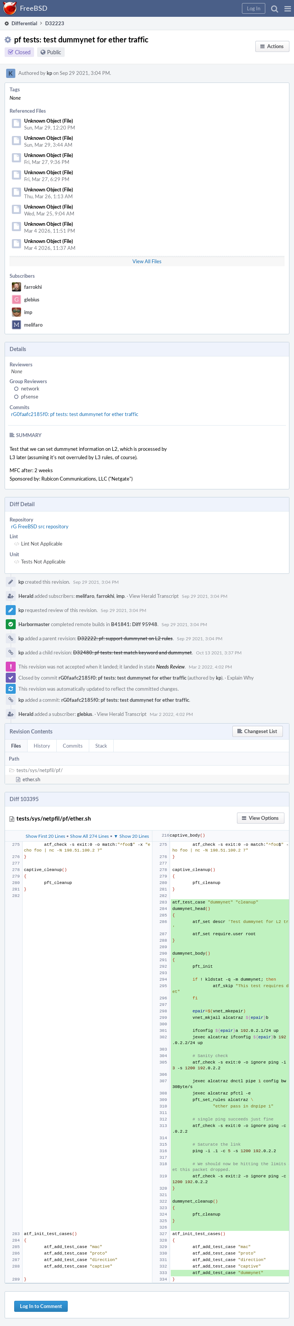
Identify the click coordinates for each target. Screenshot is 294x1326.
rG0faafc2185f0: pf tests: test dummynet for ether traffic (74, 414)
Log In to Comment (41, 1306)
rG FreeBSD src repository (40, 526)
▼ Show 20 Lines (131, 836)
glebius (31, 299)
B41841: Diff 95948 (134, 624)
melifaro (33, 324)
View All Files (147, 261)
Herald (25, 596)
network (30, 388)
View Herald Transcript (154, 596)
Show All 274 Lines (89, 836)
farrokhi (33, 286)
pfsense (29, 396)
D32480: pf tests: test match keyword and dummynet (132, 652)
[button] (287, 8)
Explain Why (240, 677)
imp (28, 312)
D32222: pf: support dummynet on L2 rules (125, 638)
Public (54, 52)
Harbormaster (34, 624)
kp (49, 73)
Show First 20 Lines (45, 836)
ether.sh (31, 779)
